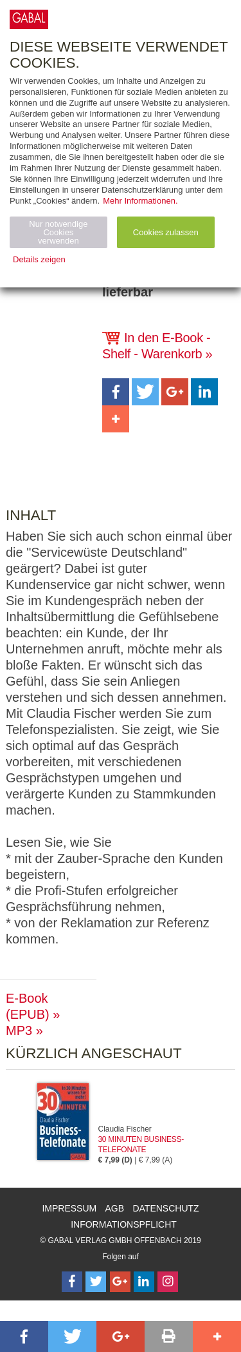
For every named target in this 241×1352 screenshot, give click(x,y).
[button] (115, 391)
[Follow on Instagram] (167, 1281)
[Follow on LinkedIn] (144, 1281)
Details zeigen (39, 259)
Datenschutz (165, 1208)
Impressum (69, 1208)
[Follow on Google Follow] (120, 1281)
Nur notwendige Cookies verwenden (58, 232)
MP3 (19, 1030)
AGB (115, 1208)
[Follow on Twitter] (95, 1281)
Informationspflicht (124, 1224)
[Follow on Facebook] (72, 1281)
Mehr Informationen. (140, 201)
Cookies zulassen (166, 232)
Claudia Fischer (125, 1129)
